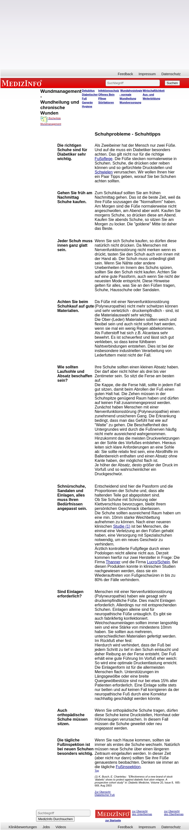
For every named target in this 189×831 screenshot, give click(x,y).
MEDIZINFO (22, 83)
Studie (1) (121, 526)
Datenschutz (171, 74)
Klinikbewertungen (23, 827)
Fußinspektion (128, 767)
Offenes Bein (106, 94)
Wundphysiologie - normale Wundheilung (131, 94)
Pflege (102, 98)
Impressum (147, 74)
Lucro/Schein (158, 562)
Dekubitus (88, 90)
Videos (61, 827)
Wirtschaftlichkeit (154, 90)
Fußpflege (103, 159)
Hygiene (87, 106)
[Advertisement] (94, 34)
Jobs (46, 827)
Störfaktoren (106, 102)
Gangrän (87, 102)
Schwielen (104, 172)
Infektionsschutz (108, 90)
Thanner (113, 562)
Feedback (125, 74)
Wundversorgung (130, 102)
